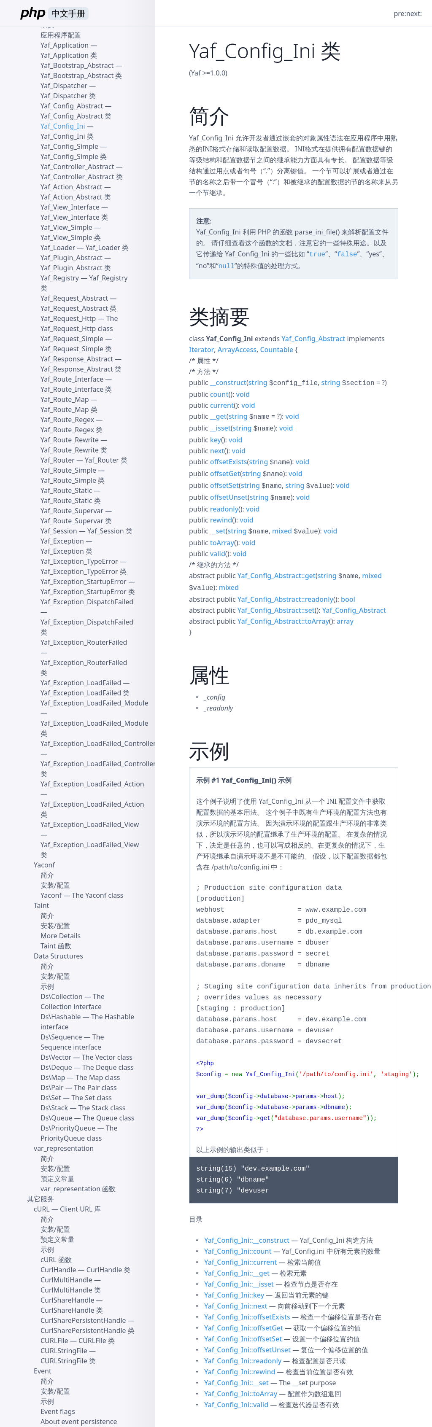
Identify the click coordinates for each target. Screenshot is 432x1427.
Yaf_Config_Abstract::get (277, 575)
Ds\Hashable (60, 1016)
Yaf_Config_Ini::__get (237, 1273)
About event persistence (78, 1421)
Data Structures (58, 956)
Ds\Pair (52, 1087)
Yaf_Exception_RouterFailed (83, 642)
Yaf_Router (57, 460)
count (219, 394)
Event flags (57, 1411)
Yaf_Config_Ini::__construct (246, 1240)
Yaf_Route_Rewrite (69, 439)
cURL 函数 (56, 1259)
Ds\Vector (55, 1057)
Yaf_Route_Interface (71, 379)
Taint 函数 (55, 945)
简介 (47, 875)
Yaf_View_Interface (70, 207)
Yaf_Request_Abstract (74, 298)
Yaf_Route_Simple (68, 470)
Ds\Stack (54, 1107)
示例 (47, 986)
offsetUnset (229, 497)
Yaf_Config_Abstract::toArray (283, 621)
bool (348, 599)
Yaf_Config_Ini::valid (236, 1404)
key (215, 439)
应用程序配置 (60, 35)
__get (218, 416)
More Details (60, 935)
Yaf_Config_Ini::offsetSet (243, 1339)
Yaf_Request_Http (68, 318)
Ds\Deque (56, 1067)
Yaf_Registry (59, 278)
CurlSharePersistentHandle (83, 1320)
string (257, 382)
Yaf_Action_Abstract (71, 186)
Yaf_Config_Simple (69, 146)
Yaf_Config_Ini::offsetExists (247, 1317)
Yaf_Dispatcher (63, 85)
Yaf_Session (58, 531)
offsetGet (225, 473)
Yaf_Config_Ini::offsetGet (243, 1328)
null (227, 266)
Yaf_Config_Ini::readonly (242, 1360)
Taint (41, 905)
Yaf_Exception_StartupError (83, 581)
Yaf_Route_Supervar (71, 510)
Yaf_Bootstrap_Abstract (76, 65)
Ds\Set (50, 1097)
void (243, 394)
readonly (224, 509)
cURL (42, 1209)
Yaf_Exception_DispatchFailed (86, 601)
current (222, 405)
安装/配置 (55, 885)
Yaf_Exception (62, 541)
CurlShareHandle (67, 1300)
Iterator (201, 349)
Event (42, 1371)
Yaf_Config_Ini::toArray (240, 1393)
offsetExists (228, 461)
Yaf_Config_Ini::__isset (239, 1284)
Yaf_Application (64, 45)
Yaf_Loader (57, 247)
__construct (228, 382)
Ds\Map (52, 1077)
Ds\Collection (61, 996)
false (347, 254)
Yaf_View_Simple (66, 227)
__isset (220, 428)
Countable (276, 349)
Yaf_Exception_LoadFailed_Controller (98, 743)
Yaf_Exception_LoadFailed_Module (94, 703)
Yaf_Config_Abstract (313, 338)
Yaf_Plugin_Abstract (71, 257)
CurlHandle (58, 1269)
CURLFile (54, 1340)
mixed (282, 531)
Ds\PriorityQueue (67, 1128)
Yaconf (44, 865)
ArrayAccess (237, 349)
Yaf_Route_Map (64, 399)
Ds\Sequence (61, 1037)
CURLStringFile (63, 1350)
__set (218, 531)
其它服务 (40, 1199)
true (317, 254)
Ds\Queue (56, 1118)
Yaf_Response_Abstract (76, 358)
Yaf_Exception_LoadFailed (80, 682)
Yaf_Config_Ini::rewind (239, 1371)
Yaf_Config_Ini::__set (236, 1382)
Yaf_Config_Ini (62, 126)
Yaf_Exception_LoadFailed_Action (92, 784)
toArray (222, 542)
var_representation (64, 1148)
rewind (221, 520)
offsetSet (224, 485)
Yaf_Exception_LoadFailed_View (89, 824)
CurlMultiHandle (66, 1279)
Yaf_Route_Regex (67, 419)
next (217, 450)
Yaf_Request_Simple (71, 338)
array (345, 621)
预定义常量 (57, 1178)
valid (217, 553)
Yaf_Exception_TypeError (79, 561)
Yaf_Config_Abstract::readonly (285, 599)
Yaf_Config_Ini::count (238, 1251)
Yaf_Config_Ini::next (235, 1306)
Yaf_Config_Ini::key (234, 1295)
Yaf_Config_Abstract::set (276, 610)
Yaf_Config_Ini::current (240, 1262)
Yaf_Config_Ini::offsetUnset (247, 1349)
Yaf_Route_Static (66, 490)
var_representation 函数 (78, 1188)
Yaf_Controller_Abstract (77, 166)
